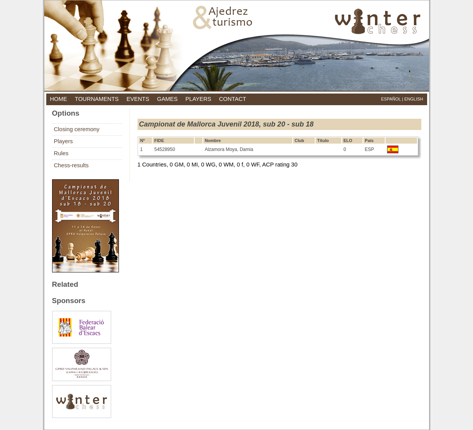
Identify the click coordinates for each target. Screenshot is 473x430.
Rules (61, 153)
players (198, 99)
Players (63, 141)
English (413, 99)
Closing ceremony (76, 129)
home (58, 99)
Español (391, 99)
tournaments (97, 99)
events (137, 99)
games (167, 99)
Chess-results (71, 165)
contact (232, 99)
